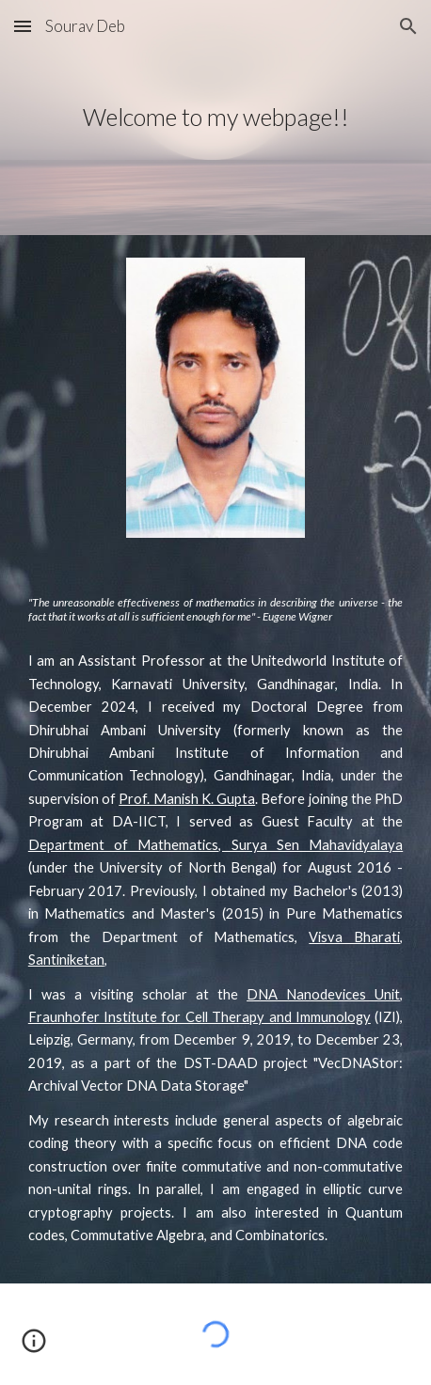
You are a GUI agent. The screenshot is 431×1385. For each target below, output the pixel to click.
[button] (22, 26)
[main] (215, 117)
